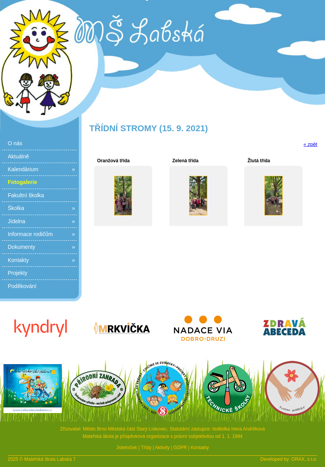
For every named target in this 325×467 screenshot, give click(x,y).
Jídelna (41, 221)
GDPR (180, 447)
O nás (15, 143)
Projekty (18, 273)
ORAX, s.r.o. (304, 459)
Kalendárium (41, 169)
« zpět (310, 144)
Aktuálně (18, 156)
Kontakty (41, 260)
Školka (41, 208)
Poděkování (22, 286)
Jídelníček (126, 447)
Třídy (146, 447)
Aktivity (162, 447)
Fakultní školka (26, 195)
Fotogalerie (22, 182)
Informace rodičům (41, 234)
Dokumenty (41, 247)
